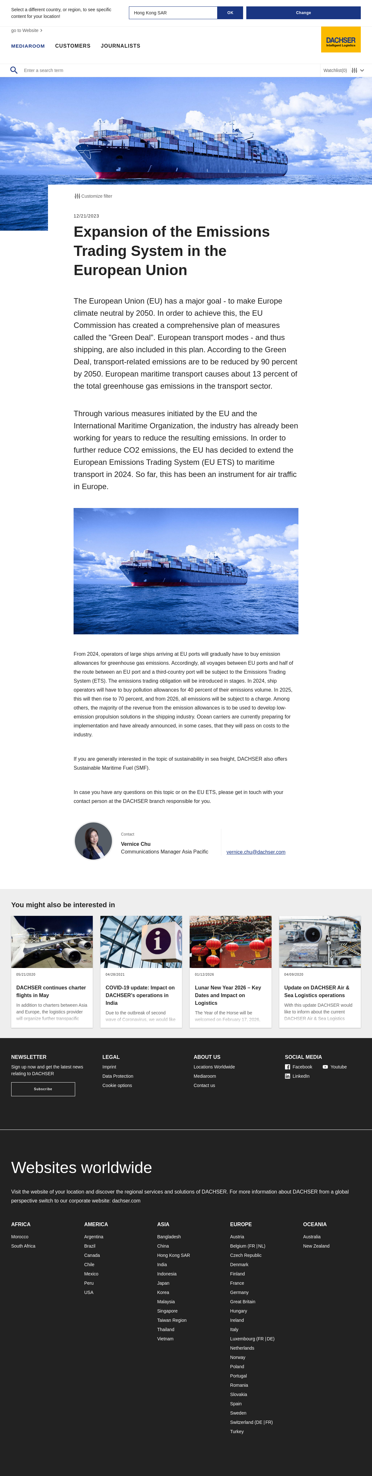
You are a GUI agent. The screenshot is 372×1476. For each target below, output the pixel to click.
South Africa (23, 1246)
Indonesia (167, 1273)
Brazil (89, 1246)
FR (252, 1246)
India (162, 1264)
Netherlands (242, 1348)
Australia (312, 1236)
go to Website (27, 30)
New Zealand (316, 1246)
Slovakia (238, 1394)
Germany (239, 1292)
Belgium (238, 1246)
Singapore (167, 1310)
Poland (237, 1366)
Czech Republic (246, 1255)
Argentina (93, 1236)
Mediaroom (28, 46)
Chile (89, 1264)
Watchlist (335, 70)
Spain (236, 1403)
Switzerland (241, 1422)
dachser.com (126, 1200)
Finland (237, 1273)
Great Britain (243, 1301)
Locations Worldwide (214, 1066)
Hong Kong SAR (173, 1255)
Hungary (238, 1310)
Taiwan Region (171, 1320)
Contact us (204, 1085)
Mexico (91, 1273)
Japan (163, 1283)
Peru (89, 1283)
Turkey (237, 1431)
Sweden (238, 1413)
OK (230, 13)
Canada (92, 1255)
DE (270, 1338)
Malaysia (166, 1301)
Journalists (122, 46)
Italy (234, 1329)
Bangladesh (169, 1236)
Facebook (298, 1066)
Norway (237, 1357)
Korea (163, 1292)
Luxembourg (242, 1338)
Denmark (239, 1264)
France (237, 1283)
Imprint (109, 1066)
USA (88, 1292)
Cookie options (117, 1085)
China (163, 1246)
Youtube (335, 1066)
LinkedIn (297, 1076)
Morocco (19, 1236)
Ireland (237, 1320)
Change (303, 13)
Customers (74, 46)
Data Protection (117, 1076)
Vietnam (165, 1338)
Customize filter (93, 196)
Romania (239, 1385)
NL (261, 1246)
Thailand (165, 1329)
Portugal (238, 1375)
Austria (237, 1236)
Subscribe (43, 1089)
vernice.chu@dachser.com (256, 851)
